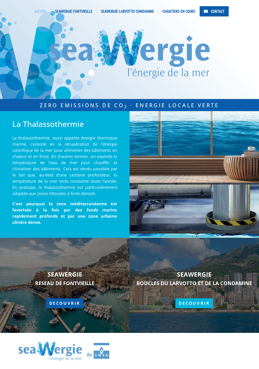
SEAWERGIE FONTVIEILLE (73, 11)
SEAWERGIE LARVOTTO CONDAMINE (127, 11)
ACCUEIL (40, 11)
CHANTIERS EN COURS (178, 11)
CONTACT (217, 11)
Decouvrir (64, 303)
